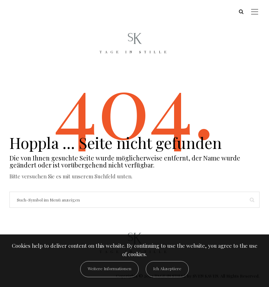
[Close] (167, 269)
